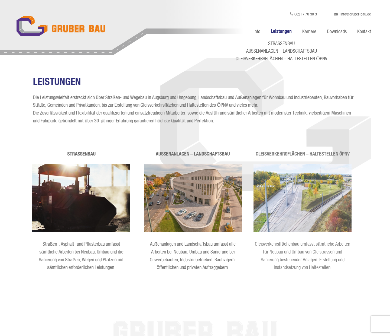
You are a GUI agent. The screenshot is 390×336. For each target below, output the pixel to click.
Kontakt (364, 31)
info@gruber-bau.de (352, 14)
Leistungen (281, 30)
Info (256, 31)
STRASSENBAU (281, 43)
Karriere (309, 31)
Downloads (337, 31)
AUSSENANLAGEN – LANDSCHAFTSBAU (281, 51)
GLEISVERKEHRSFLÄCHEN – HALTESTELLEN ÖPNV (281, 58)
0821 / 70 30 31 (304, 14)
